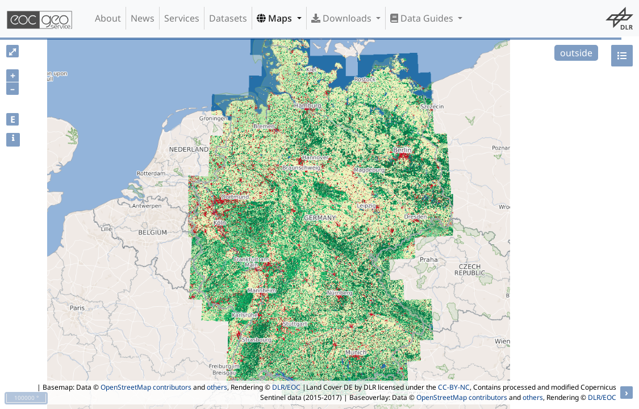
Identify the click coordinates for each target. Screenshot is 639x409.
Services (181, 18)
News (142, 18)
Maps (275, 18)
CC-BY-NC (454, 387)
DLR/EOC (286, 387)
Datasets (228, 18)
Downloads (342, 18)
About (108, 18)
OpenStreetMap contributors (146, 387)
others (217, 387)
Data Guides (423, 18)
